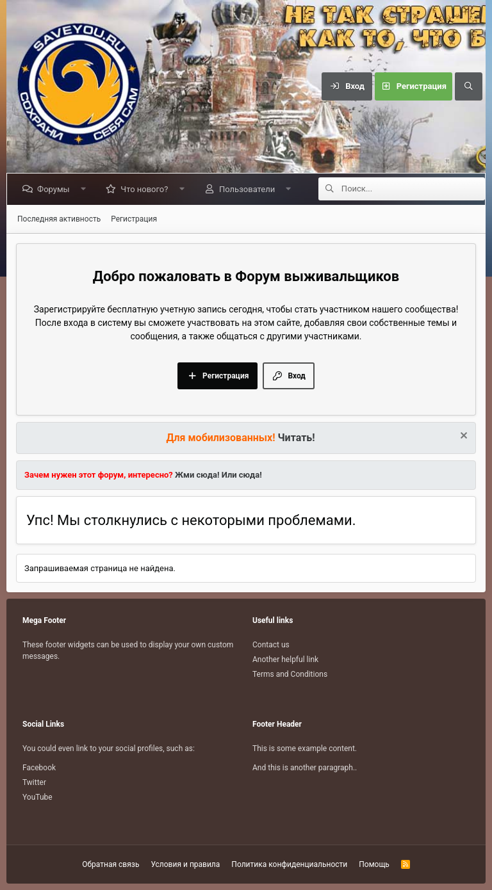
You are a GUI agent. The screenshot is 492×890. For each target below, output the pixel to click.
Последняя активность (59, 218)
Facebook (39, 767)
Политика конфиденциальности (289, 864)
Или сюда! (242, 475)
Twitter (34, 782)
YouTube (37, 797)
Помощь (374, 864)
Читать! (296, 438)
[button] (85, 189)
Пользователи (249, 189)
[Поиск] (468, 86)
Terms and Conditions (289, 674)
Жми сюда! (196, 475)
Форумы (56, 189)
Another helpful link (285, 659)
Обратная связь (110, 864)
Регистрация (134, 218)
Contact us (271, 644)
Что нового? (146, 189)
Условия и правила (185, 864)
